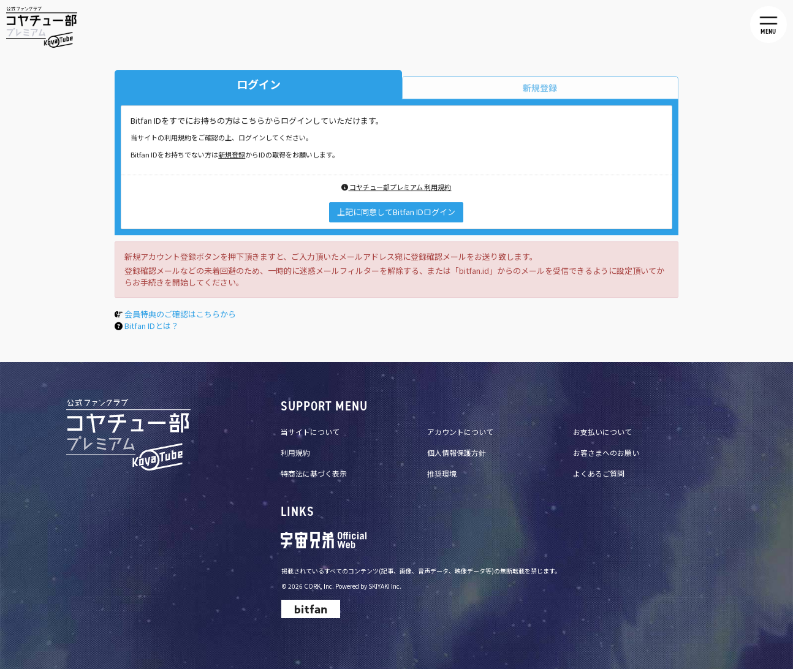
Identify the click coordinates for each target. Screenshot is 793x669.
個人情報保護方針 (456, 452)
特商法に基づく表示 (314, 473)
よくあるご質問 (598, 473)
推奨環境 (442, 473)
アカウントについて (460, 431)
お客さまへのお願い (606, 452)
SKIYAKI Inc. (384, 586)
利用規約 (295, 452)
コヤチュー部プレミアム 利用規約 (396, 189)
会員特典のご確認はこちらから (180, 316)
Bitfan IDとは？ (151, 327)
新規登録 (231, 156)
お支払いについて (602, 431)
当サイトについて (310, 431)
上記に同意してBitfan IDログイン (396, 213)
